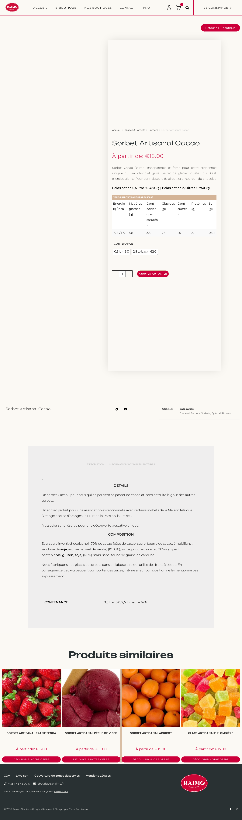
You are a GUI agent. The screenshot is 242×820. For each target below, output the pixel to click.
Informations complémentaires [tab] (132, 464)
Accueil (40, 7)
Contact (127, 7)
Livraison (22, 775)
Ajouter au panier (153, 273)
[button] (187, 7)
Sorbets (153, 129)
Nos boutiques (98, 7)
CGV (7, 775)
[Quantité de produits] (122, 273)
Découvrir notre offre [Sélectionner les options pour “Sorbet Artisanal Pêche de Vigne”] (91, 759)
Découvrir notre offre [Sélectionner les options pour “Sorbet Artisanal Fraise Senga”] (31, 759)
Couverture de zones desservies (57, 775)
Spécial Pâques (221, 413)
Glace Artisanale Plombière (210, 733)
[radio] (121, 252)
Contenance (123, 243)
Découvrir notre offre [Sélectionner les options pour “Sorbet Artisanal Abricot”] (151, 759)
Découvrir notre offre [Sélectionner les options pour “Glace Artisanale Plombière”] (211, 759)
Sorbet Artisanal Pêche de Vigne (91, 733)
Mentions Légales (98, 775)
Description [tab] (95, 464)
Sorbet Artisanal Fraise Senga (31, 733)
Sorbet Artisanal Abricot (151, 733)
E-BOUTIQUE (65, 7)
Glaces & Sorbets (135, 129)
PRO (146, 7)
